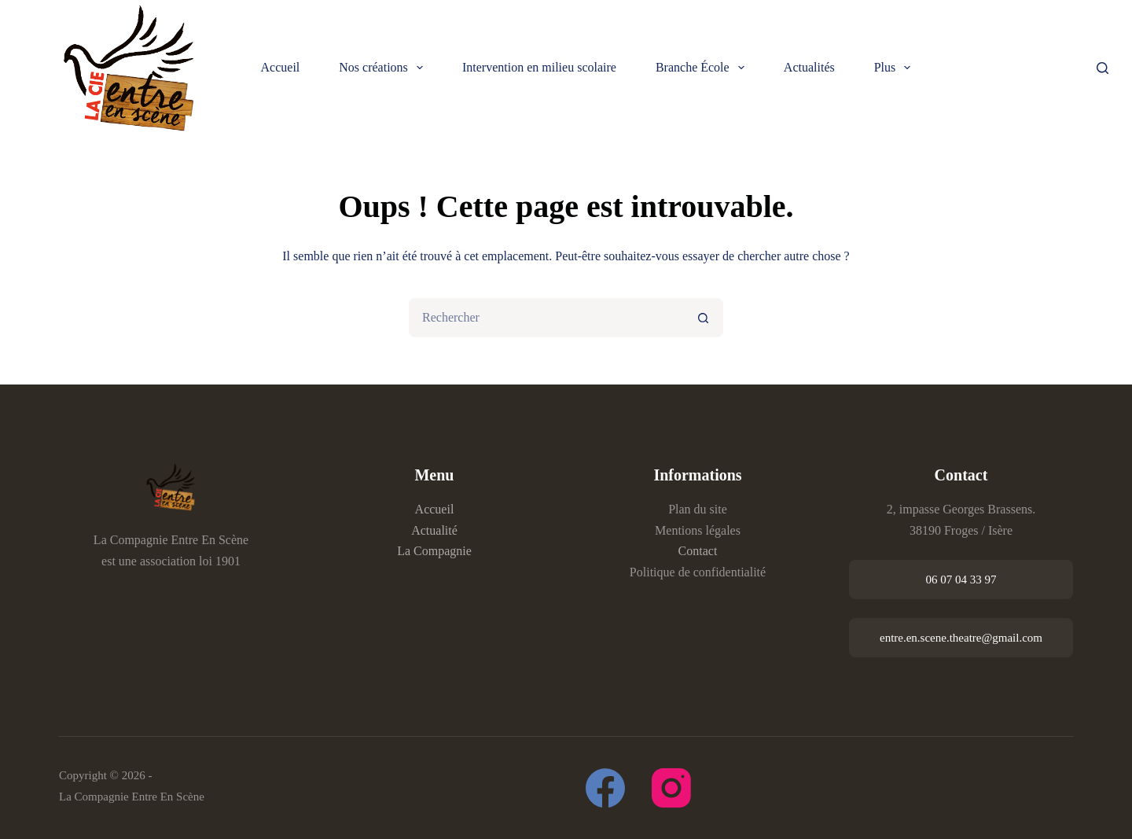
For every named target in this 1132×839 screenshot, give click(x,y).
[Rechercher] (1102, 68)
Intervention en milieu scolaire (539, 67)
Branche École (703, 67)
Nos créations (384, 67)
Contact (698, 550)
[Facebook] (605, 788)
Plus (895, 67)
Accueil (280, 67)
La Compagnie (434, 550)
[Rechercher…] (546, 317)
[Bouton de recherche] (703, 317)
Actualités (809, 67)
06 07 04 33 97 (961, 579)
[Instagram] (671, 788)
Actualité (434, 530)
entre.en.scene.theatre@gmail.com (961, 637)
